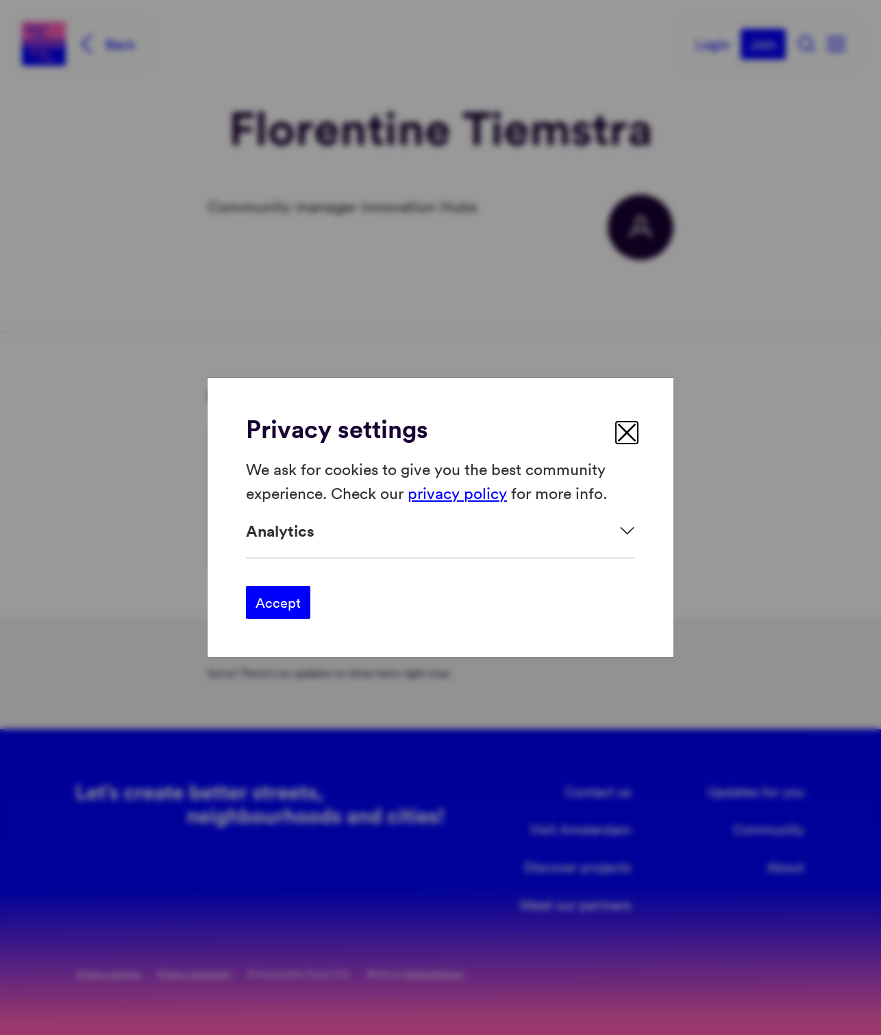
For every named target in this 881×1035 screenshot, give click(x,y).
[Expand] (440, 530)
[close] (627, 433)
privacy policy (457, 492)
